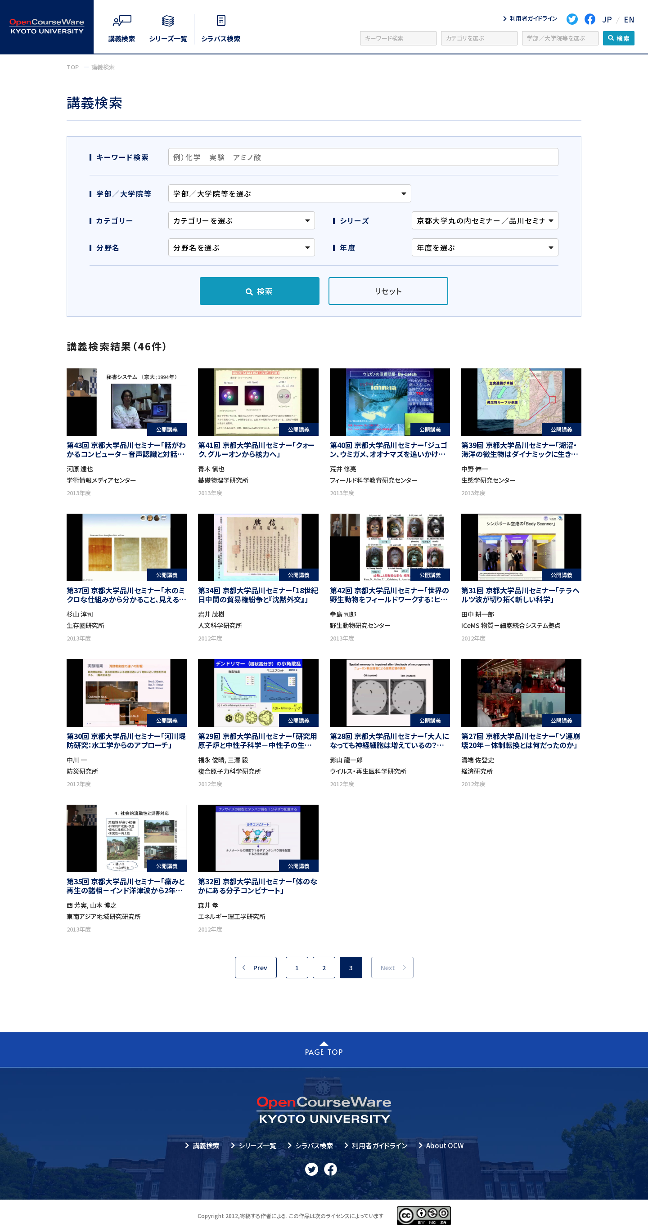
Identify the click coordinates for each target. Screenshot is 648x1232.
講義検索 (206, 1145)
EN (629, 19)
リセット (388, 290)
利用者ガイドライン (379, 1145)
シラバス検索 (314, 1145)
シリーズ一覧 (257, 1145)
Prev (260, 967)
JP (607, 19)
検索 (265, 290)
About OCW (445, 1145)
